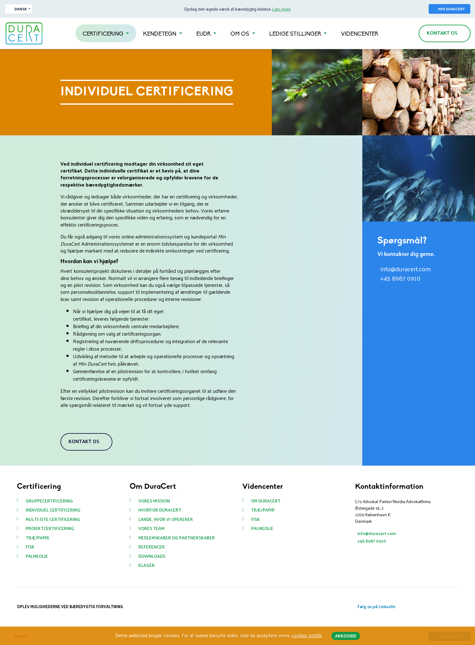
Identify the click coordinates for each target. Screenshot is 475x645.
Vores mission (154, 501)
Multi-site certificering (53, 519)
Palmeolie (37, 556)
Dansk (20, 8)
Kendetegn (160, 34)
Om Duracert (266, 501)
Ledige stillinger (296, 34)
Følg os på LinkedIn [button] (376, 606)
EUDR (204, 34)
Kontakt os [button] (442, 32)
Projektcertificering (50, 528)
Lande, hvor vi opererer (165, 519)
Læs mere (281, 9)
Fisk (30, 547)
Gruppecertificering (49, 501)
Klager (146, 565)
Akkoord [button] (345, 636)
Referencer (151, 547)
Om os (240, 34)
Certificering (104, 34)
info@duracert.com (405, 268)
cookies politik (306, 635)
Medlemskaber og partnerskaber (176, 538)
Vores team (151, 528)
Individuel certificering (53, 510)
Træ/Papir (37, 538)
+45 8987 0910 (400, 278)
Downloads (151, 556)
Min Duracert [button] (451, 8)
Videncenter (359, 34)
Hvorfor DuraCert (159, 510)
